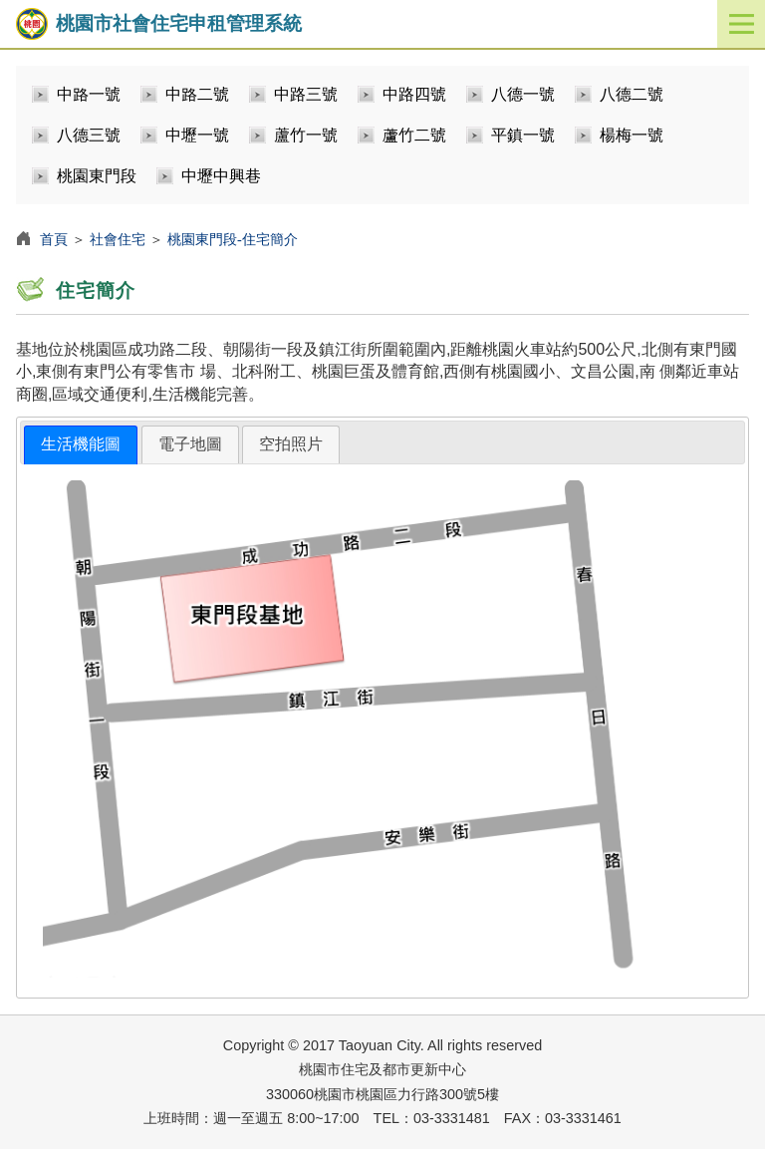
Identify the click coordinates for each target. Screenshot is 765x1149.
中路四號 (414, 94)
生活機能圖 (81, 443)
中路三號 (306, 94)
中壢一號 (197, 135)
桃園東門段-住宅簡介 (232, 239)
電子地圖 (190, 443)
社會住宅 (117, 239)
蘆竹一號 (306, 135)
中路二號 (197, 94)
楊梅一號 (631, 135)
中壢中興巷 (221, 175)
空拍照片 (291, 443)
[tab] (80, 445)
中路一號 (89, 94)
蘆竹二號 (414, 135)
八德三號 (89, 135)
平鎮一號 (523, 135)
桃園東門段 (96, 175)
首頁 (54, 239)
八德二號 (631, 94)
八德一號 (523, 94)
